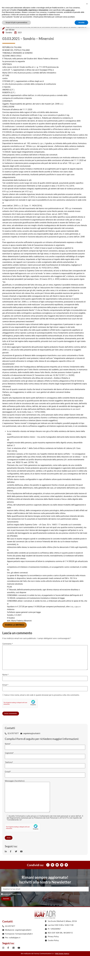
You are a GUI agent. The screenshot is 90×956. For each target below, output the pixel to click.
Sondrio (9, 32)
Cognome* (45, 755)
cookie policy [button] (70, 10)
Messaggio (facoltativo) (27, 796)
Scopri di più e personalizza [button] (16, 22)
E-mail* (45, 773)
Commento (7, 644)
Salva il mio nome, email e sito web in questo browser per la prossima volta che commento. (42, 695)
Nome (5, 675)
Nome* (45, 745)
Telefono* (45, 764)
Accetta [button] (81, 22)
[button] (48, 865)
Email (5, 685)
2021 (20, 32)
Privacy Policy (16, 894)
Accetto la (5, 894)
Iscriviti (6, 899)
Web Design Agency (62, 953)
